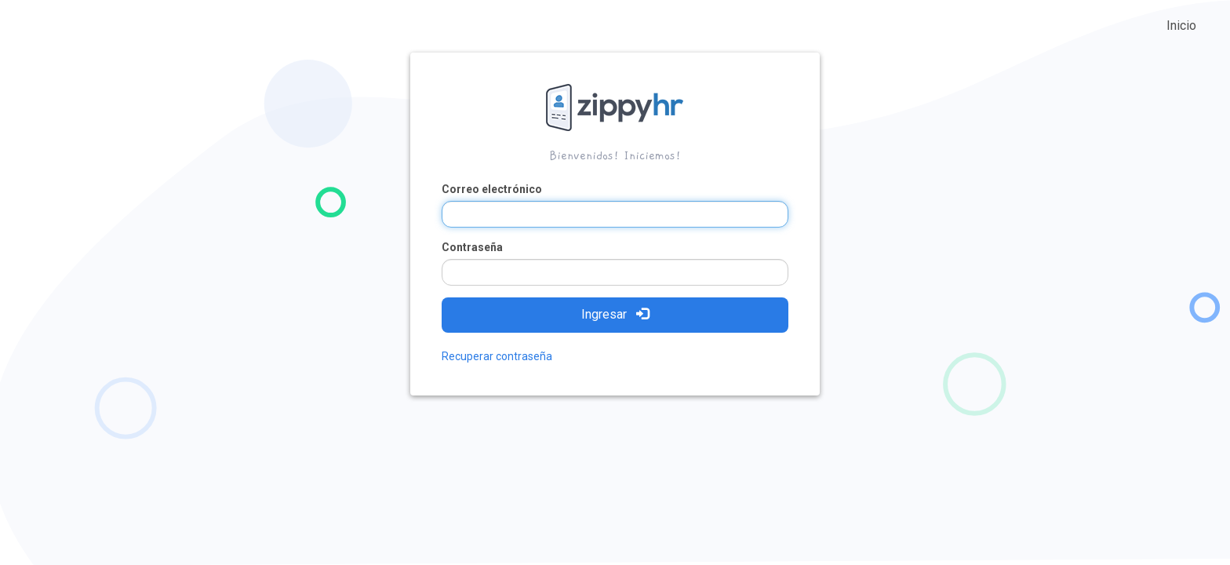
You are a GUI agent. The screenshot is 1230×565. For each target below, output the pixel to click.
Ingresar (615, 314)
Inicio (1181, 25)
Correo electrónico (492, 189)
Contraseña (472, 247)
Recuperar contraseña (497, 356)
